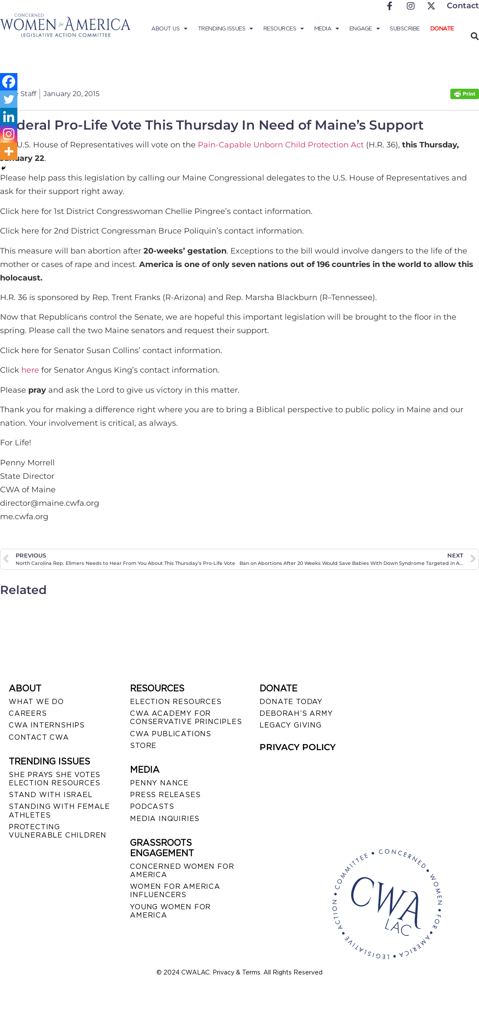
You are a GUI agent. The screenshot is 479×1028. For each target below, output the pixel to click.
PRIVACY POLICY (297, 747)
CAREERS (28, 713)
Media (326, 28)
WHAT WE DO (36, 702)
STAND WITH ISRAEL (51, 795)
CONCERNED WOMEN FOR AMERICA (182, 870)
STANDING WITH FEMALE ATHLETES (59, 810)
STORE (143, 745)
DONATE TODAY (291, 702)
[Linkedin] (8, 116)
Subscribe (405, 28)
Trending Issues (225, 28)
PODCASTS (152, 806)
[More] (8, 151)
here (31, 370)
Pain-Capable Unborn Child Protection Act (282, 145)
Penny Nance (159, 783)
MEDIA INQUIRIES (165, 818)
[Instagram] (8, 134)
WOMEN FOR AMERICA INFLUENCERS (175, 890)
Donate (442, 28)
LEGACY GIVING (290, 725)
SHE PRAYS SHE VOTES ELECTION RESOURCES (54, 779)
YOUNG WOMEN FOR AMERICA (170, 911)
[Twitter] (8, 99)
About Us (169, 28)
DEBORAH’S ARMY (296, 713)
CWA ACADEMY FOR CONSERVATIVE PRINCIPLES (186, 717)
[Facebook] (8, 81)
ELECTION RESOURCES (175, 702)
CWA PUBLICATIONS (170, 734)
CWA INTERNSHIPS (47, 725)
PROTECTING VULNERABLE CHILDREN (57, 831)
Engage (364, 28)
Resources (283, 28)
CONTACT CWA (39, 737)
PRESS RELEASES (165, 795)
